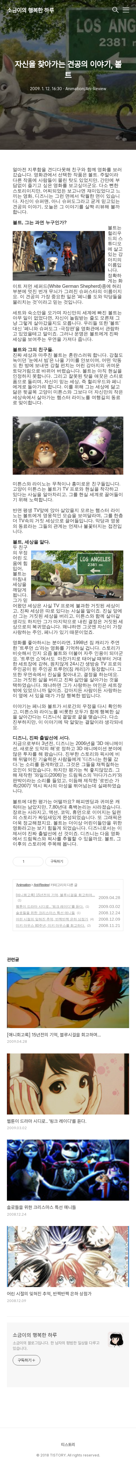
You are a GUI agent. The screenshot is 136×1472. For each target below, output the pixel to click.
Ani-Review (42, 885)
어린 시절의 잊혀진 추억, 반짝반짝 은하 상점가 (52, 919)
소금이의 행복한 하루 (30, 10)
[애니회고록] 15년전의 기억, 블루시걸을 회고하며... (55, 895)
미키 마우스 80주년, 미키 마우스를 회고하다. (50, 926)
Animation (23, 885)
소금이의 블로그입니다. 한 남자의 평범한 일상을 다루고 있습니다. (56, 1346)
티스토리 (68, 1444)
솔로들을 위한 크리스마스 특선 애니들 (45, 913)
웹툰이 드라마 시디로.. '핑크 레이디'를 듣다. (50, 907)
